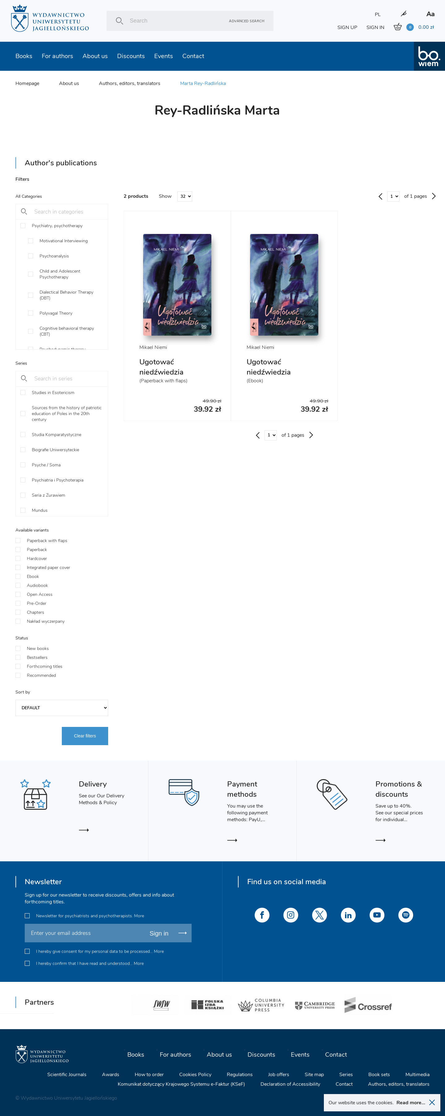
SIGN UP (347, 27)
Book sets (379, 1074)
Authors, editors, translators (129, 83)
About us (95, 56)
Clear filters (85, 735)
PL (378, 14)
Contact (193, 56)
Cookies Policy (195, 1074)
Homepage (27, 83)
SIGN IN (375, 27)
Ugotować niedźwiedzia (161, 367)
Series (346, 1074)
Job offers (278, 1074)
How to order (149, 1074)
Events (163, 56)
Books (23, 56)
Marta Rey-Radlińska (203, 83)
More (139, 916)
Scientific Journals (67, 1074)
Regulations (240, 1074)
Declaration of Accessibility (290, 1084)
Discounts (131, 56)
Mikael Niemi (153, 347)
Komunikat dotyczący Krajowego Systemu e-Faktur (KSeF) (181, 1084)
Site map (314, 1074)
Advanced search (246, 21)
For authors (57, 56)
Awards (110, 1074)
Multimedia (417, 1074)
